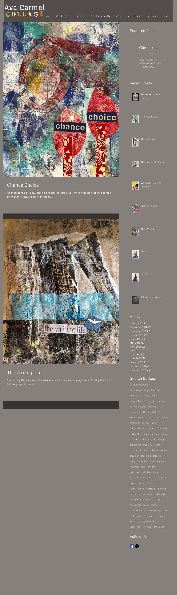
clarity (151, 439)
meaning (161, 488)
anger (150, 428)
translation (159, 527)
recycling (147, 516)
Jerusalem (158, 401)
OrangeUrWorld (138, 406)
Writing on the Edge (140, 423)
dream (163, 450)
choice (142, 439)
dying (132, 461)
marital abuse (137, 488)
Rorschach (135, 412)
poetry (154, 505)
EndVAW (134, 395)
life (165, 477)
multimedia (159, 494)
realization (135, 516)
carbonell (135, 434)
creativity (147, 445)
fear (143, 466)
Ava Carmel (24, 7)
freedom (151, 466)
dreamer (134, 456)
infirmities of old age (140, 477)
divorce (133, 450)
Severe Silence (137, 417)
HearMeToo (136, 401)
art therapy (161, 428)
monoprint (135, 494)
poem (146, 505)
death (157, 445)
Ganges (154, 395)
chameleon (162, 434)
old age (157, 499)
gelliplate (146, 472)
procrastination (138, 510)
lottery (150, 483)
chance (133, 439)
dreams (157, 456)
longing (141, 483)
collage (160, 439)
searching (135, 521)
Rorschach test (151, 412)
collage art (135, 445)
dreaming (146, 456)
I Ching (147, 401)
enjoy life (142, 461)
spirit (159, 521)
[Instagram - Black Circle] (137, 546)
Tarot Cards (153, 417)
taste (132, 527)
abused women (137, 428)
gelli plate (135, 472)
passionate (135, 505)
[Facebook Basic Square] (132, 546)
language (157, 477)
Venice (164, 417)
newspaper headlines (141, 499)
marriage (150, 488)
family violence (156, 461)
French (144, 395)
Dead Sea (156, 390)
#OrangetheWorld (139, 384)
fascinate (134, 466)
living (132, 483)
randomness (154, 510)
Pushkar (152, 406)
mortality (147, 494)
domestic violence (148, 450)
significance (148, 521)
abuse (155, 423)
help (155, 472)
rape (165, 510)
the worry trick (144, 527)
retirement (160, 516)
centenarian (148, 434)
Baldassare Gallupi (139, 390)
